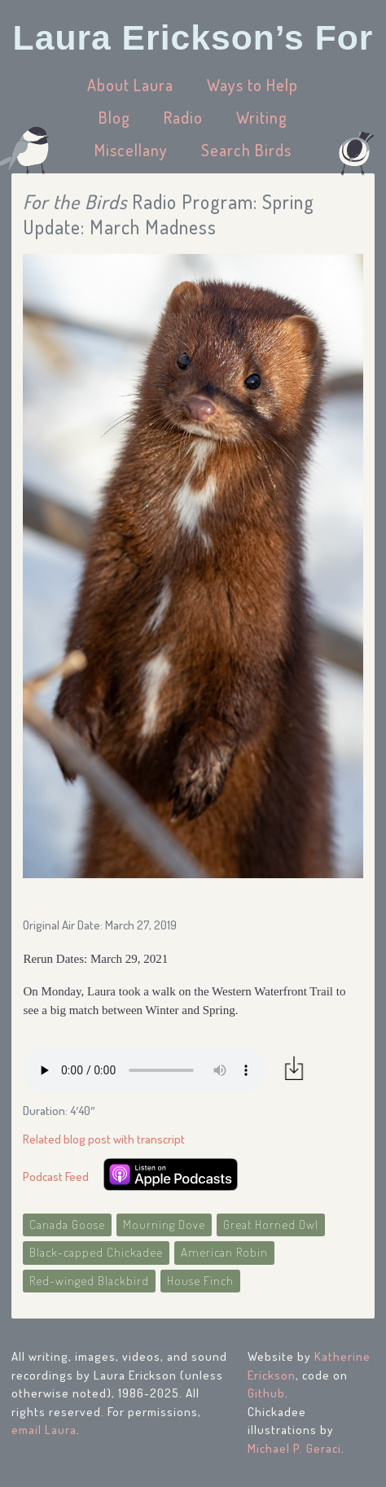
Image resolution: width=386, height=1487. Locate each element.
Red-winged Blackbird (89, 1280)
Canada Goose (67, 1224)
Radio (183, 117)
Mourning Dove (164, 1224)
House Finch (200, 1280)
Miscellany (131, 149)
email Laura (44, 1429)
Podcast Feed (56, 1176)
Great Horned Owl (270, 1224)
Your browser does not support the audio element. (145, 1070)
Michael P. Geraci (294, 1448)
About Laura (130, 84)
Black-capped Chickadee (96, 1252)
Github (266, 1393)
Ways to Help (252, 84)
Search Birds (246, 149)
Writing (261, 117)
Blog (114, 117)
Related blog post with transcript (104, 1139)
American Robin (224, 1252)
